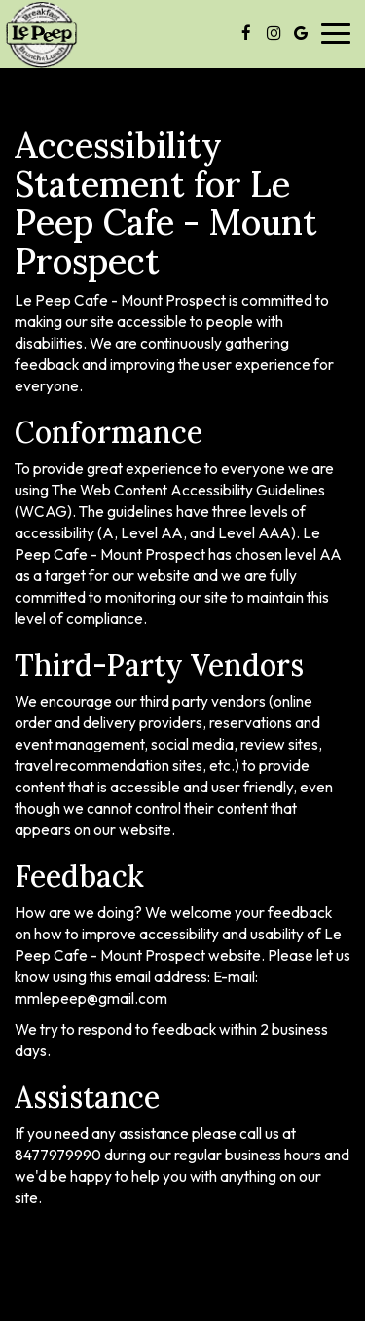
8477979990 (58, 1155)
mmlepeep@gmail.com (91, 998)
